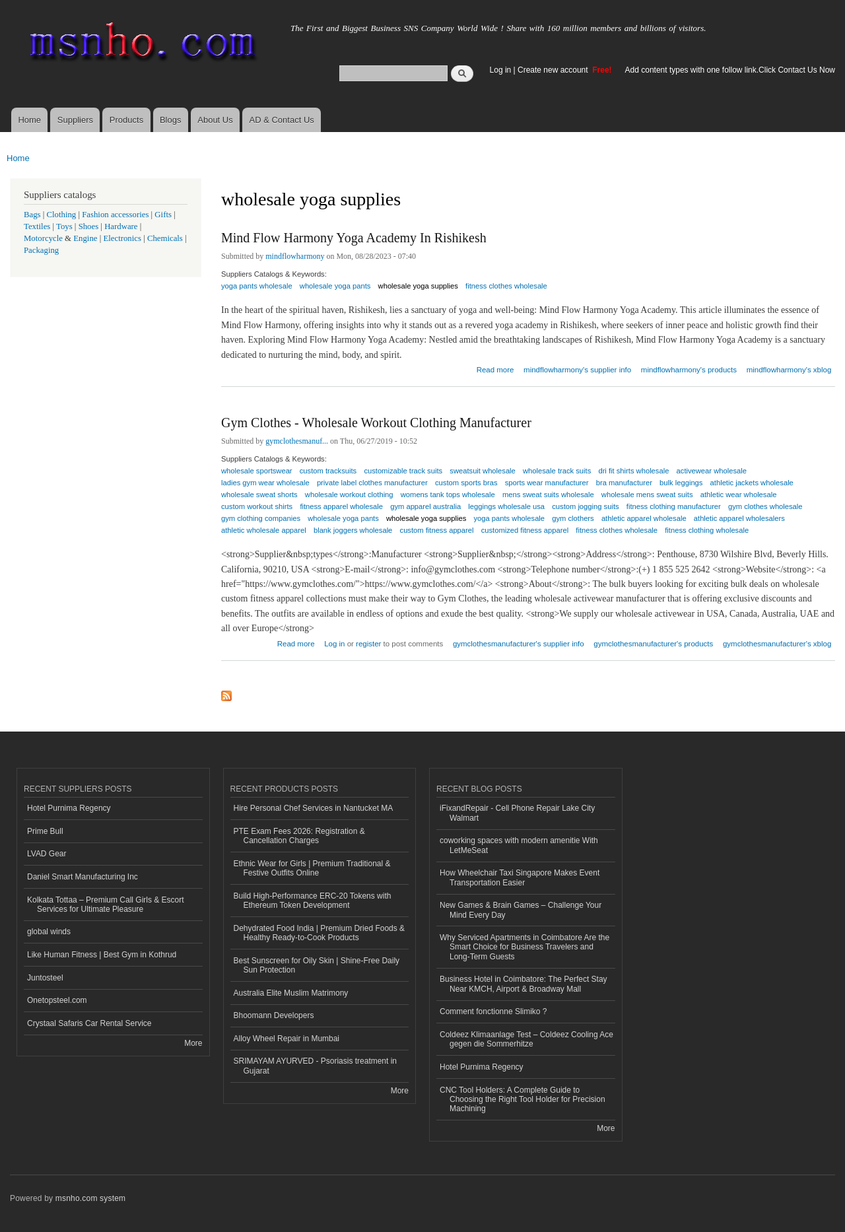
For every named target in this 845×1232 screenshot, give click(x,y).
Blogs (171, 120)
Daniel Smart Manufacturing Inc (82, 876)
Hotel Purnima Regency (69, 808)
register (368, 644)
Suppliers (75, 120)
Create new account (554, 70)
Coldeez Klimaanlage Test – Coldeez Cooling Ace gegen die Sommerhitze (526, 1039)
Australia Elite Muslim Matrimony (291, 993)
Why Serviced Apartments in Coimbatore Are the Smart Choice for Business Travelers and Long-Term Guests (524, 947)
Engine (85, 238)
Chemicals (166, 238)
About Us (214, 120)
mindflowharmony (294, 256)
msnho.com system (90, 1198)
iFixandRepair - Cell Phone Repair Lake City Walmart (517, 813)
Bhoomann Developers (274, 1015)
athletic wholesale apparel (263, 530)
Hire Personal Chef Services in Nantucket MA (313, 808)
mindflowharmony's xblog (789, 370)
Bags (32, 214)
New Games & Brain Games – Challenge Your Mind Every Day (520, 910)
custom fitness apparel (437, 530)
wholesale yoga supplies (418, 286)
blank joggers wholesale (353, 530)
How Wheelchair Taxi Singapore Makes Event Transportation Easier (519, 877)
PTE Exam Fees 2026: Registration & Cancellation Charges (299, 836)
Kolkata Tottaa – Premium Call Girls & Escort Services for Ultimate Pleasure (105, 904)
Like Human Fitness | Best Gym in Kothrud (101, 954)
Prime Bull (45, 831)
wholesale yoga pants (335, 286)
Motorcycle (43, 238)
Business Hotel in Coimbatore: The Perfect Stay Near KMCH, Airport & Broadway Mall (523, 984)
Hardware (120, 226)
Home (29, 120)
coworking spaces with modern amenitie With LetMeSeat (519, 845)
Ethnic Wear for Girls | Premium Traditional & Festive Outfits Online (312, 868)
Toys (64, 226)
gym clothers (572, 518)
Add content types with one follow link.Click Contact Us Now (730, 70)
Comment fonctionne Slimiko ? (493, 1011)
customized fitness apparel (524, 530)
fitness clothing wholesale (707, 530)
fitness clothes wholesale (506, 286)
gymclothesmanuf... (296, 441)
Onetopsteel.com (57, 1000)
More (193, 1043)
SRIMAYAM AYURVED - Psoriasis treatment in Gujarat (315, 1065)
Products (126, 120)
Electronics (122, 238)
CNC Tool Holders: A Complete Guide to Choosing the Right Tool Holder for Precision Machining (522, 1099)
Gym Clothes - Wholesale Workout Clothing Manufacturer (376, 422)
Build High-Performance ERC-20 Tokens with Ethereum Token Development (312, 900)
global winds (49, 931)
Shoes (89, 226)
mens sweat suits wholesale (548, 494)
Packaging (41, 250)
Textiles (37, 226)
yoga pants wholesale (256, 286)
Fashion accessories (115, 214)
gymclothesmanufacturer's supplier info (518, 644)
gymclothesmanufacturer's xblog (777, 644)
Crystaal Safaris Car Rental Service (89, 1023)
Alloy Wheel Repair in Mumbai (287, 1038)
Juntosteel (45, 977)
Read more (495, 368)
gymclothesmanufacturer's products (653, 644)
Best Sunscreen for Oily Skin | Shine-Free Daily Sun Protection (317, 965)
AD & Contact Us (282, 120)
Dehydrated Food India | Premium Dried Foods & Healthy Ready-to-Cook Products (319, 933)
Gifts (163, 214)
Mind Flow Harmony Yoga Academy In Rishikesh (354, 237)
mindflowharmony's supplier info (577, 370)
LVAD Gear (47, 853)
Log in (501, 70)
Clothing (62, 214)
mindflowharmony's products (689, 370)
